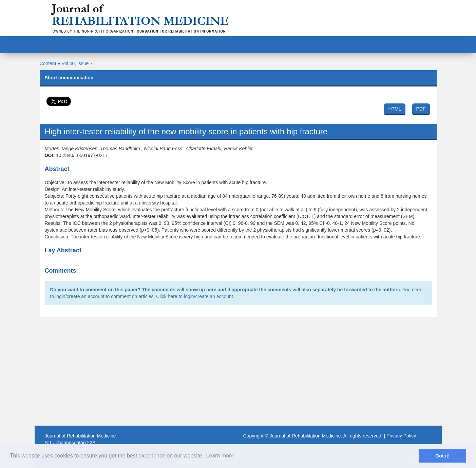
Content (48, 63)
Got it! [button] (442, 456)
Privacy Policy (401, 435)
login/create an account (208, 296)
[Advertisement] (238, 371)
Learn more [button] (220, 456)
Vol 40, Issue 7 (77, 63)
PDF (421, 109)
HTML (394, 109)
